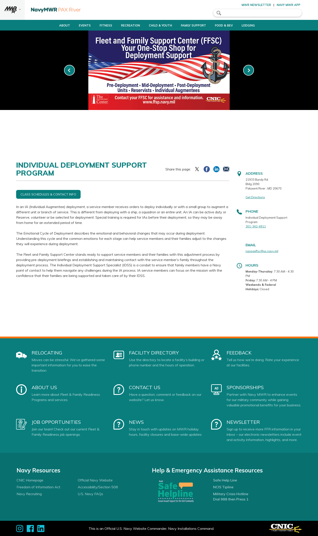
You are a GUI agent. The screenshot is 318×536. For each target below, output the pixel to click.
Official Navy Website (95, 480)
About (51, 25)
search (219, 13)
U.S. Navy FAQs (90, 494)
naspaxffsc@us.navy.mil (262, 251)
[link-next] (248, 70)
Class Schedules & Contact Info (48, 194)
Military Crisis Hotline (230, 494)
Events (75, 25)
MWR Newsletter (256, 5)
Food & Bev (229, 25)
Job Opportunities (56, 422)
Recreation (124, 25)
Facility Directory (154, 353)
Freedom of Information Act (38, 487)
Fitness (96, 25)
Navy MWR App (288, 5)
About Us (44, 387)
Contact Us (144, 387)
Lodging (257, 25)
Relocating (47, 353)
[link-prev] (69, 70)
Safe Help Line (225, 480)
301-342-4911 (256, 226)
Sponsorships (245, 387)
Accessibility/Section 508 (98, 487)
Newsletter (243, 422)
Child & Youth (158, 25)
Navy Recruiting (29, 494)
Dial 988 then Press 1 (230, 499)
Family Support (195, 25)
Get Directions (255, 197)
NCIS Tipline (223, 487)
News (136, 422)
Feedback (239, 353)
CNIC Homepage (30, 480)
